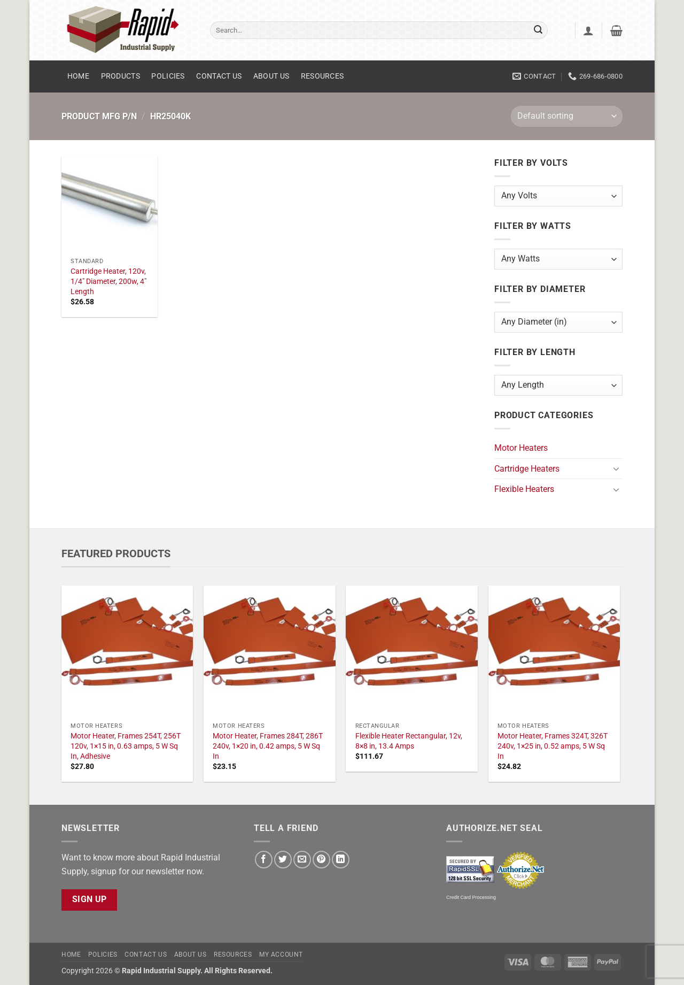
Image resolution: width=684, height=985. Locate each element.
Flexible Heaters (524, 489)
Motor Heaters (521, 448)
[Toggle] (616, 468)
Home (78, 76)
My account (281, 954)
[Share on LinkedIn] (340, 859)
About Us (271, 76)
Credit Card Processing (471, 897)
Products (120, 76)
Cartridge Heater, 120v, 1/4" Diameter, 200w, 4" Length (108, 281)
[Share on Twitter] (283, 859)
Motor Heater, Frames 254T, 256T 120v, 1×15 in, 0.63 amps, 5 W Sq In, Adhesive (126, 746)
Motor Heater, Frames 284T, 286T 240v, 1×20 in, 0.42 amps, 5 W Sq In (268, 746)
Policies (167, 76)
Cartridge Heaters (526, 469)
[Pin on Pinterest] (321, 859)
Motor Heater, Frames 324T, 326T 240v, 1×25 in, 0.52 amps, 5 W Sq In (553, 746)
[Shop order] (567, 116)
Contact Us (219, 76)
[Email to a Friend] (302, 859)
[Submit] (538, 30)
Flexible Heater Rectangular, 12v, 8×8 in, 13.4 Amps (408, 741)
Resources (322, 76)
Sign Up (89, 899)
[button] (588, 30)
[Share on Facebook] (264, 859)
